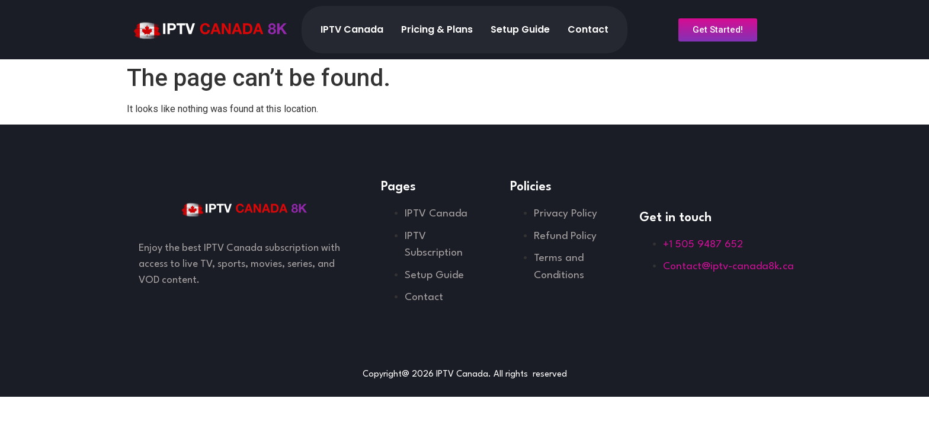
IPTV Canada (352, 29)
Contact (588, 29)
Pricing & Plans (437, 29)
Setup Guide (520, 29)
